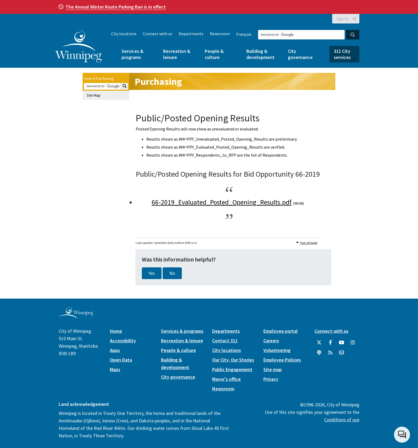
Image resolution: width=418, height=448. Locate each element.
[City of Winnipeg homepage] (76, 317)
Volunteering (277, 350)
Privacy (270, 379)
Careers (271, 341)
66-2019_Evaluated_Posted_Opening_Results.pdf (222, 202)
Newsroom (220, 33)
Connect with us (157, 33)
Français (244, 34)
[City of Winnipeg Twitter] (319, 342)
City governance (300, 54)
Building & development (260, 54)
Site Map (94, 95)
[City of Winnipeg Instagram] (352, 342)
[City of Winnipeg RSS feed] (330, 352)
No (172, 273)
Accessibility (123, 341)
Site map (272, 369)
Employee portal (280, 331)
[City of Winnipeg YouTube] (341, 342)
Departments (191, 33)
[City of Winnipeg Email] (341, 352)
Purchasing (158, 82)
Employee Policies (282, 360)
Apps (115, 350)
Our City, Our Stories (233, 360)
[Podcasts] (319, 352)
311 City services (342, 54)
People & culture (214, 54)
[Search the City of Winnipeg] (301, 34)
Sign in (342, 18)
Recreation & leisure (176, 54)
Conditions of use (341, 420)
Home (116, 331)
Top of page (308, 243)
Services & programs (132, 54)
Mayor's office (226, 379)
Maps (115, 369)
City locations (123, 33)
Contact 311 (225, 341)
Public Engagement (232, 369)
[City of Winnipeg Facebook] (330, 342)
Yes (151, 273)
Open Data (121, 360)
